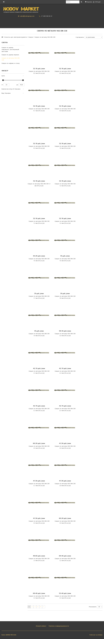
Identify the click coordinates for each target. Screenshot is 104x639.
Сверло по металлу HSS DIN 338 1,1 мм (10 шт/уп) (39, 185)
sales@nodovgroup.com (27, 16)
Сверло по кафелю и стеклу (11, 63)
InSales (100, 635)
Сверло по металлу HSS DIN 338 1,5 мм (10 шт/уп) (39, 260)
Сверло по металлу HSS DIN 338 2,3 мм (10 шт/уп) (39, 410)
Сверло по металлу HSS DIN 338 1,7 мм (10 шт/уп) (39, 297)
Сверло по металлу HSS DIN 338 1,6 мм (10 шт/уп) (65, 260)
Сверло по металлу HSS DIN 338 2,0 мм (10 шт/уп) (65, 335)
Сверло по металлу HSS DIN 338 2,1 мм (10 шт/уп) (39, 372)
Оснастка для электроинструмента (15, 37)
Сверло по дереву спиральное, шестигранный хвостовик (10, 49)
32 (6, 84)
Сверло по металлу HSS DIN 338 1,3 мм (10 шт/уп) (39, 222)
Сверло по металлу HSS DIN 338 (10, 59)
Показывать (92, 607)
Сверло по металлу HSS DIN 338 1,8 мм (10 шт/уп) (65, 297)
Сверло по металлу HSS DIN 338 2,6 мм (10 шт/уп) (65, 447)
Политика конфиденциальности (58, 626)
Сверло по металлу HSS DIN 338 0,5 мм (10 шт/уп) (39, 72)
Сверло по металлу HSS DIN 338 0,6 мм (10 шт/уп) (65, 72)
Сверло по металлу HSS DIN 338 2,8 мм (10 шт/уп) (65, 485)
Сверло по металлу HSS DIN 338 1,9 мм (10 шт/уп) (39, 335)
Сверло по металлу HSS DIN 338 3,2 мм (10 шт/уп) (65, 560)
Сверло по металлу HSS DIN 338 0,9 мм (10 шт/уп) (39, 147)
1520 (21, 84)
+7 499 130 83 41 (46, 16)
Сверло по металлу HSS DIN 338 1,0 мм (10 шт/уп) (65, 147)
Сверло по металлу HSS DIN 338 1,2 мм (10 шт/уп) (65, 185)
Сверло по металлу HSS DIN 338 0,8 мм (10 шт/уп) (65, 110)
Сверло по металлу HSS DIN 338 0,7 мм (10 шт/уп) (39, 110)
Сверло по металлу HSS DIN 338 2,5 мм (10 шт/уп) (39, 447)
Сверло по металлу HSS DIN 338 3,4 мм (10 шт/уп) (65, 597)
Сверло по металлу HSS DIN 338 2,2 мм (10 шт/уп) (65, 372)
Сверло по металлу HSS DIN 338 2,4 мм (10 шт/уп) (65, 410)
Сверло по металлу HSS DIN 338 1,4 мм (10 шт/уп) (65, 222)
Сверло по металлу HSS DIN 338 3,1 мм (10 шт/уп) (39, 560)
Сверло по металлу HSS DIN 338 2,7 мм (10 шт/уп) (39, 485)
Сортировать (80, 37)
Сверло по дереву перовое (10, 55)
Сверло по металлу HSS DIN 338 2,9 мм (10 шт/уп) (39, 522)
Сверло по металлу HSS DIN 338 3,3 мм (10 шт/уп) (39, 597)
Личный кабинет (40, 626)
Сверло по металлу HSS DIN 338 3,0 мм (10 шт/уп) (65, 522)
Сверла (30, 37)
